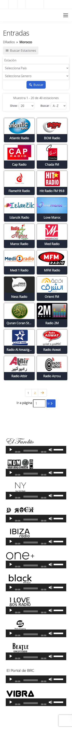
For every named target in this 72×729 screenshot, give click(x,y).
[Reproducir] (11, 450)
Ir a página (24, 402)
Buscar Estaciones (20, 50)
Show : (14, 105)
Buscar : (45, 105)
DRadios (9, 15)
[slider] (30, 451)
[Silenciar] (50, 450)
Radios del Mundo (58, 4)
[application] (36, 450)
